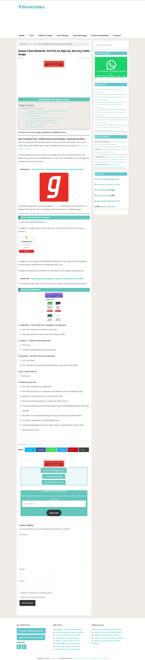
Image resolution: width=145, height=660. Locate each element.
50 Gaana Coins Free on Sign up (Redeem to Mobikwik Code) (47, 111)
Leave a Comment (84, 58)
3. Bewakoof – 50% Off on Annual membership (43, 123)
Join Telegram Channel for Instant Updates (54, 463)
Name (22, 569)
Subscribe (54, 513)
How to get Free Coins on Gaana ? (37, 113)
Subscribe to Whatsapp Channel (31, 631)
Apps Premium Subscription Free (109, 201)
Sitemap (105, 658)
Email (22, 581)
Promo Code (37, 444)
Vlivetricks (31, 6)
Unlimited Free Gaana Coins (32, 108)
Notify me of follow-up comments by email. (36, 593)
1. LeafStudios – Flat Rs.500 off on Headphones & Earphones (47, 118)
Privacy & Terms (95, 658)
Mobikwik (57, 206)
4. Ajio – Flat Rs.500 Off (35, 125)
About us (76, 658)
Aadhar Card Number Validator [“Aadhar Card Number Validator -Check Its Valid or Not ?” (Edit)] (107, 635)
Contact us (84, 658)
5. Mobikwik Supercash (35, 127)
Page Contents (26, 105)
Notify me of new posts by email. (33, 597)
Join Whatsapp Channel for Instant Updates (54, 64)
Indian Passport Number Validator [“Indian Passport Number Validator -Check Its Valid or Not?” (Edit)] (109, 638)
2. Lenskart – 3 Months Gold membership (41, 120)
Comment (24, 534)
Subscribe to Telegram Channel (31, 637)
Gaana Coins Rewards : (33, 116)
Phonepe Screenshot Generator (107, 179)
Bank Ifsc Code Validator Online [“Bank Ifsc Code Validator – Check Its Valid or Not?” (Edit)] (107, 632)
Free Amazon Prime (104, 190)
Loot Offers (29, 444)
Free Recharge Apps (103, 195)
